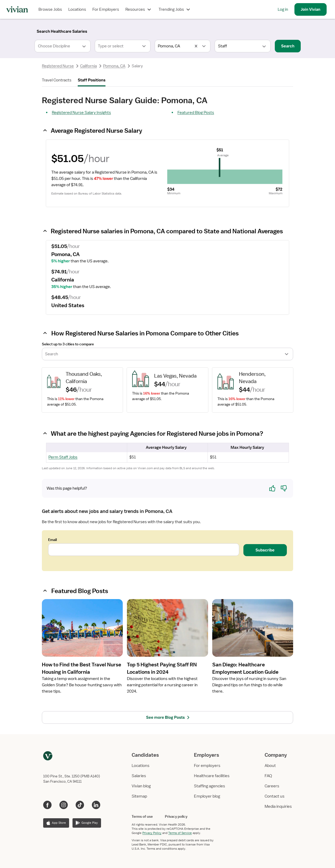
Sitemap (139, 796)
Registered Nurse (58, 66)
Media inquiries (278, 806)
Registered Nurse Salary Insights (81, 112)
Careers (272, 786)
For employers (207, 765)
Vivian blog (141, 786)
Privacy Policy (151, 833)
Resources (138, 9)
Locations (77, 9)
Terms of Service (180, 833)
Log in (283, 9)
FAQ (268, 775)
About (270, 765)
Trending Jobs (175, 9)
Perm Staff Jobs (62, 457)
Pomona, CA (114, 66)
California (88, 66)
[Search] (62, 31)
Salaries (139, 775)
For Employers (105, 9)
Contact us (274, 796)
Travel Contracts (56, 80)
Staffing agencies (209, 786)
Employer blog (207, 796)
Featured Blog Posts (195, 112)
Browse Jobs (50, 9)
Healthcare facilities (212, 775)
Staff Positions (91, 80)
